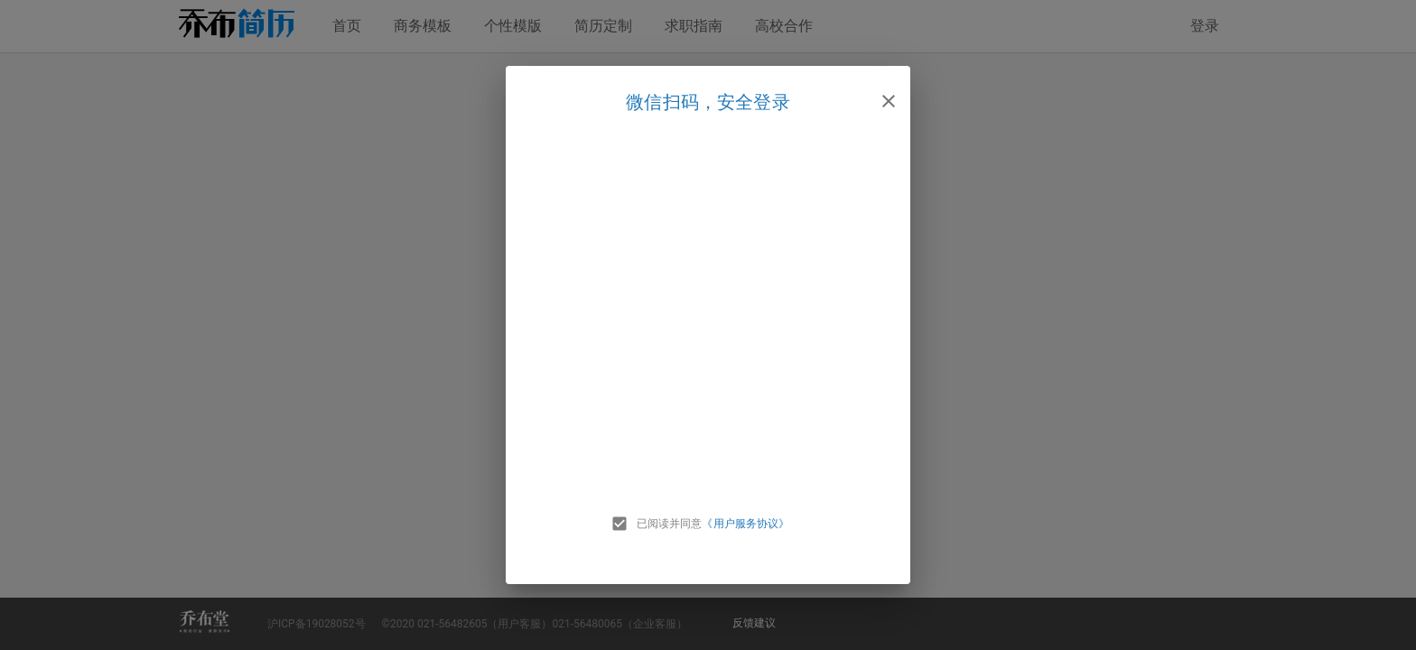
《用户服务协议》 (745, 523)
